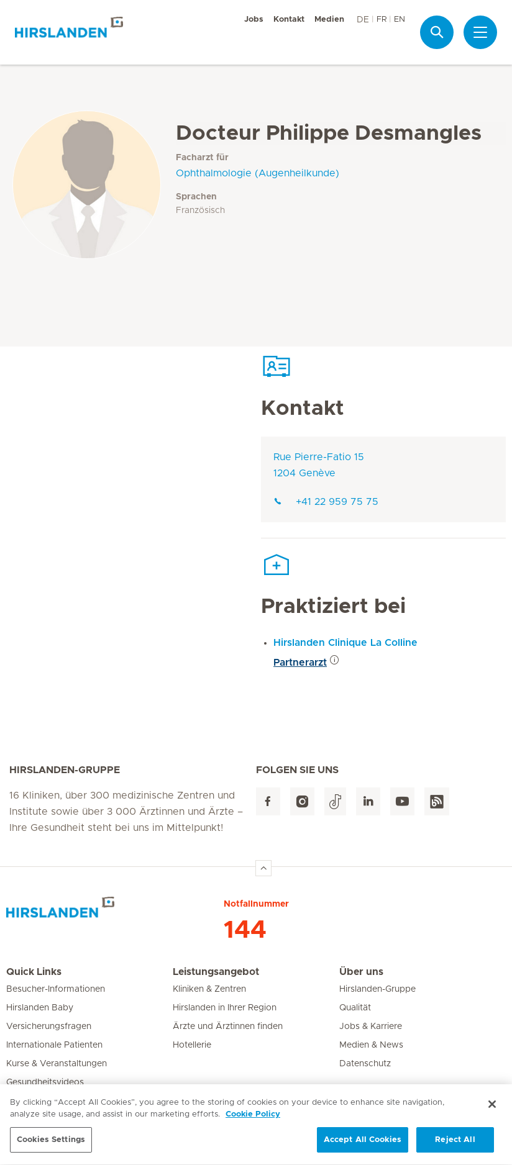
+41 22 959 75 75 (325, 502)
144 (245, 930)
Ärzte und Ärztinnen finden (228, 1026)
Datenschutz (365, 1063)
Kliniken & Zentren (209, 989)
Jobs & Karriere (370, 1026)
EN (399, 20)
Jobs (253, 20)
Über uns (361, 972)
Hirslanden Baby (39, 1008)
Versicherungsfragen (48, 1026)
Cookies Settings (51, 1146)
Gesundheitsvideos (45, 1082)
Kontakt (288, 20)
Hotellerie (192, 1045)
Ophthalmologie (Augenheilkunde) (257, 173)
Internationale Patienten (54, 1045)
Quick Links (34, 972)
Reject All (455, 1146)
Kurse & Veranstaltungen (56, 1063)
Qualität (355, 1008)
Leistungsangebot (216, 972)
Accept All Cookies (362, 1146)
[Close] (492, 1110)
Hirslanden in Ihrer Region (225, 1008)
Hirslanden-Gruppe (377, 989)
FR (381, 20)
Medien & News (371, 1045)
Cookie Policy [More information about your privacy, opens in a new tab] (253, 1121)
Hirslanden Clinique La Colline (345, 643)
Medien (329, 20)
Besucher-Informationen (55, 989)
